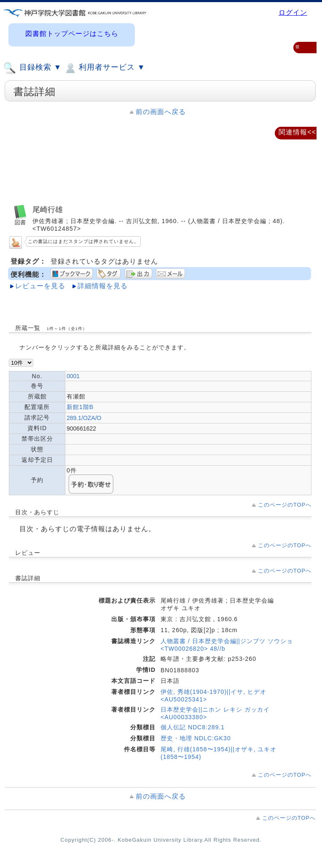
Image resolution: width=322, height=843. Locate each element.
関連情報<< (297, 132)
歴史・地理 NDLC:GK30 (196, 738)
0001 (73, 376)
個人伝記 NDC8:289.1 (193, 727)
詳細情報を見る (103, 285)
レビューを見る (40, 285)
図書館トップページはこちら (71, 33)
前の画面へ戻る (161, 111)
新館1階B (80, 407)
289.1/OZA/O (84, 418)
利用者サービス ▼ (104, 68)
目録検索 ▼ (32, 68)
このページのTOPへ (284, 505)
